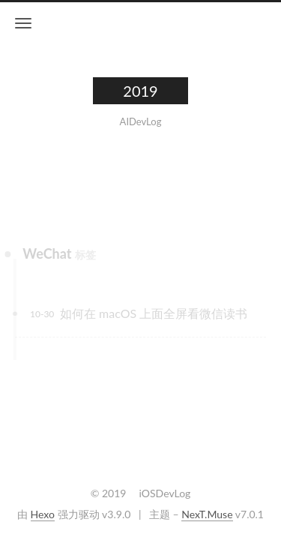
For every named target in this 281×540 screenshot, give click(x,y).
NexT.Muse (206, 514)
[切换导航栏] (23, 23)
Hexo (43, 514)
